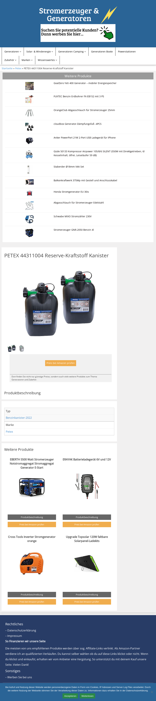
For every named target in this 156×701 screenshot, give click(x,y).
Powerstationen (127, 51)
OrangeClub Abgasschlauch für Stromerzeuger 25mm (84, 110)
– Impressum (13, 636)
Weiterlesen (87, 696)
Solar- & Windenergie (39, 51)
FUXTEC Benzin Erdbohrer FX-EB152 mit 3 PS (79, 96)
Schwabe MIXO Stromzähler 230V (72, 216)
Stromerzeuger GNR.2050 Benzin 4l (74, 229)
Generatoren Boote (102, 51)
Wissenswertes (47, 60)
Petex (18, 68)
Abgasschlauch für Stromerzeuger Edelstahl (79, 202)
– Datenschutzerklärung (20, 630)
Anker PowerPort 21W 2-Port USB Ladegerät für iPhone (85, 137)
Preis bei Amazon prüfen (60, 363)
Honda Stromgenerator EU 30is (71, 191)
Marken (27, 60)
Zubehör (10, 60)
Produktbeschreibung (32, 517)
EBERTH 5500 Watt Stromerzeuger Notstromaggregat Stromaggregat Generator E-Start (32, 463)
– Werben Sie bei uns (18, 677)
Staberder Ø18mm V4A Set (69, 166)
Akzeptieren (70, 696)
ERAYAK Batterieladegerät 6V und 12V (87, 459)
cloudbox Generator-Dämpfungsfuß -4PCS (78, 123)
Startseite (7, 68)
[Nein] (151, 692)
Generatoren (12, 51)
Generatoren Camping (72, 51)
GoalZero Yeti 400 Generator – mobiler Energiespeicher (85, 83)
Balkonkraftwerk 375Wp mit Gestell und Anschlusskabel (85, 180)
